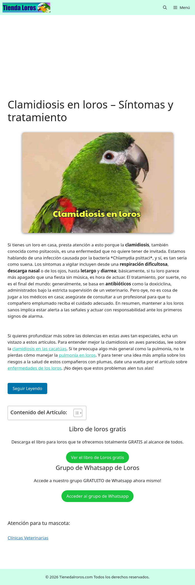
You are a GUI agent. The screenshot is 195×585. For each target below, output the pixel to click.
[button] (165, 7)
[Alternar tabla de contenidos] (75, 413)
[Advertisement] (97, 60)
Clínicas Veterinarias (28, 538)
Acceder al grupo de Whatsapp (98, 496)
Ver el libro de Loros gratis (97, 457)
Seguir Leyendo (27, 388)
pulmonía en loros (77, 355)
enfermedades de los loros (34, 368)
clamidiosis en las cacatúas (39, 349)
